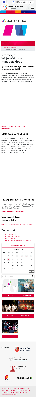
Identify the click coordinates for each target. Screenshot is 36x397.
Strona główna (6, 47)
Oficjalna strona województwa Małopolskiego (16, 224)
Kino (18, 12)
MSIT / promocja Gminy (28, 12)
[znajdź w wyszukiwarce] (32, 276)
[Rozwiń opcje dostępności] (4, 2)
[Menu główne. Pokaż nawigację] (32, 8)
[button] (30, 271)
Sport (3, 12)
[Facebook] (13, 2)
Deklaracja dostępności (9, 394)
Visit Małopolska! (10, 234)
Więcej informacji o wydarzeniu (12, 211)
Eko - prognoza (10, 238)
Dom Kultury (10, 12)
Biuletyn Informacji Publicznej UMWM (18, 240)
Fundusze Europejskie (12, 236)
